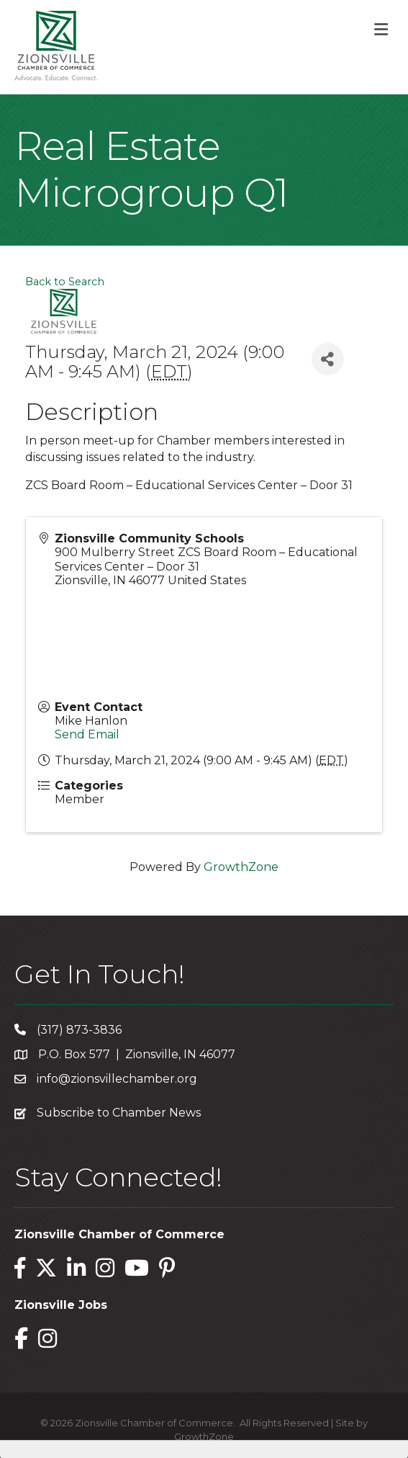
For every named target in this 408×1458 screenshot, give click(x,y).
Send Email (87, 734)
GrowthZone (241, 867)
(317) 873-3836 (79, 1030)
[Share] (328, 359)
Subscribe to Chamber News (119, 1112)
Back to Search (64, 281)
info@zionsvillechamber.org (117, 1079)
